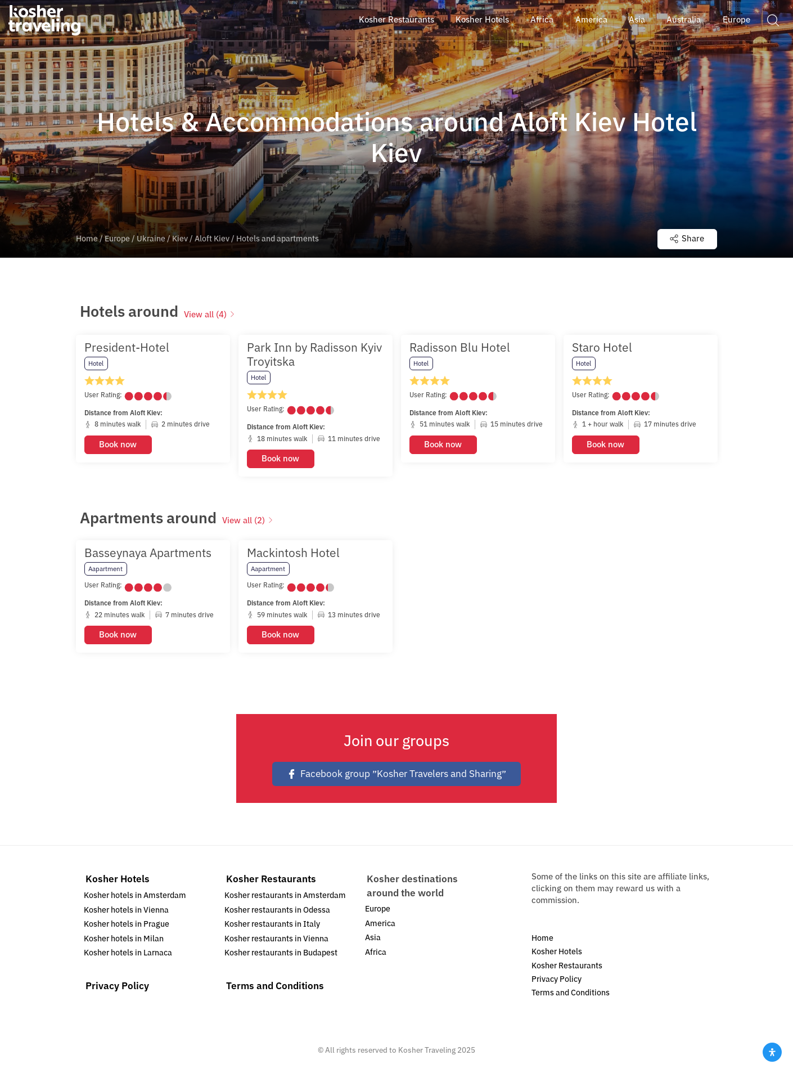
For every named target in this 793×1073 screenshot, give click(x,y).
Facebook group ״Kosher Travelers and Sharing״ (396, 773)
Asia (373, 937)
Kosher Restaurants (271, 879)
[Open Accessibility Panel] (772, 1052)
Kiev (180, 239)
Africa (375, 952)
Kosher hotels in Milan (124, 938)
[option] (152, 405)
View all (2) (247, 520)
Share (687, 238)
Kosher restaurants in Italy (272, 924)
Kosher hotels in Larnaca (128, 953)
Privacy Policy (117, 986)
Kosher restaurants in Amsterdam (285, 895)
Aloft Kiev (212, 239)
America (380, 923)
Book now (118, 444)
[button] (773, 20)
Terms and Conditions (275, 986)
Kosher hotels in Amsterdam (135, 895)
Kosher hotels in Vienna (126, 910)
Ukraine (151, 239)
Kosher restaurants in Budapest (280, 953)
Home (87, 239)
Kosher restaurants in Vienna (276, 938)
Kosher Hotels (117, 879)
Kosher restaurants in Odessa (277, 910)
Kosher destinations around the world (412, 886)
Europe (117, 239)
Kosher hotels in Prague (126, 924)
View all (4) (209, 314)
